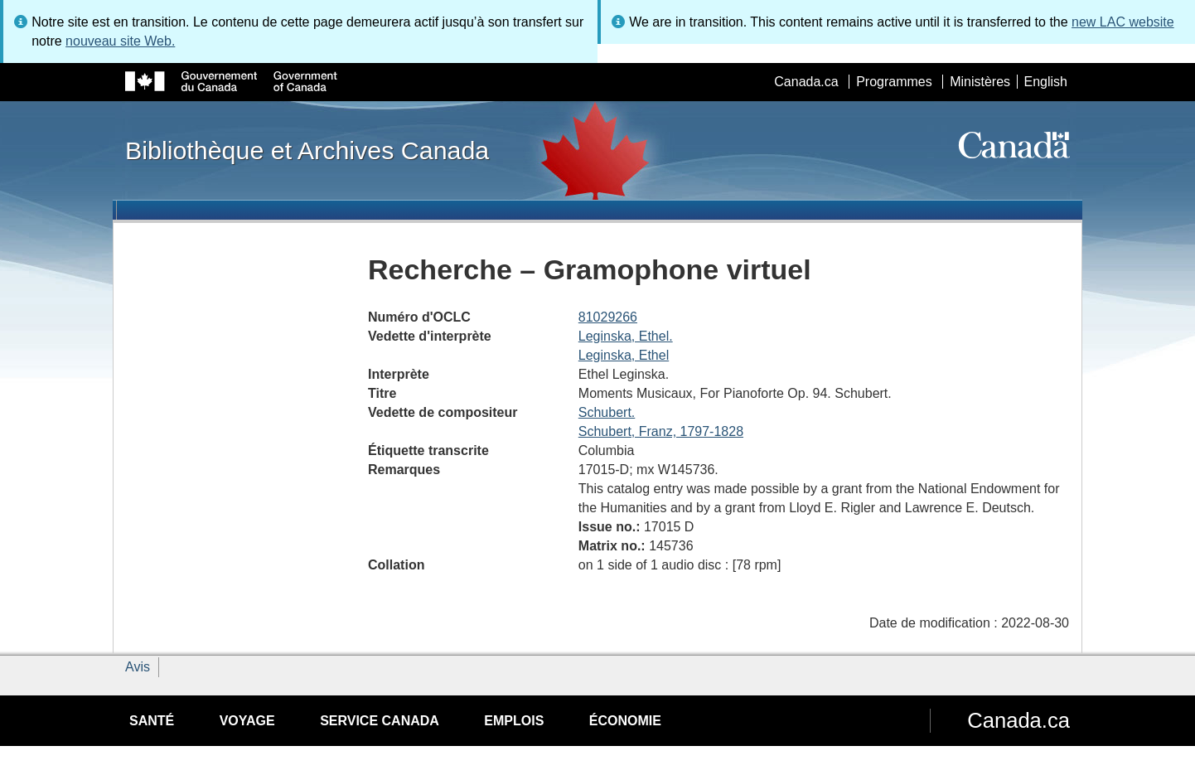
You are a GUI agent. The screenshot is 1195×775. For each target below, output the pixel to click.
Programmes (894, 82)
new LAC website (1123, 22)
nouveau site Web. (120, 41)
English (1045, 82)
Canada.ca (806, 82)
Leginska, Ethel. (625, 336)
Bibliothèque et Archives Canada (307, 150)
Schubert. (606, 412)
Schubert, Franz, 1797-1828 (660, 431)
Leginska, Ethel (623, 355)
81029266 (607, 317)
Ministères (980, 82)
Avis (137, 667)
